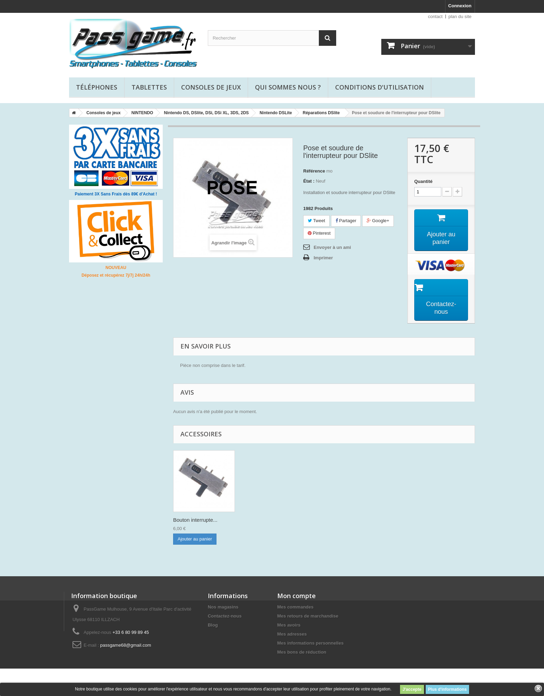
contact (435, 16)
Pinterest (319, 233)
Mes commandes (295, 607)
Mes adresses (292, 634)
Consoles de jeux (211, 87)
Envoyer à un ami (332, 247)
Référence (314, 171)
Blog (213, 625)
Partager (345, 220)
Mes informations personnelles (310, 643)
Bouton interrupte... (264, 520)
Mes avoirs (288, 625)
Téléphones (96, 87)
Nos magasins (223, 607)
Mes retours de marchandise (307, 616)
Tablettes (149, 87)
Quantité (423, 181)
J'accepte (411, 689)
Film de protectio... (194, 520)
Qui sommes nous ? (288, 87)
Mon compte (296, 596)
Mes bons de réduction (301, 652)
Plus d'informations (447, 689)
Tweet (316, 220)
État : (309, 181)
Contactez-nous (225, 616)
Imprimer (323, 257)
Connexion (459, 5)
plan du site (460, 16)
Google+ (378, 220)
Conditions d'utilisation (379, 87)
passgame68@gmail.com (125, 645)
